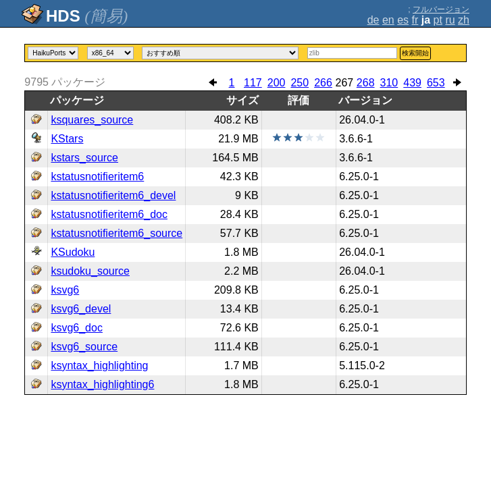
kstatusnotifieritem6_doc (109, 214)
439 (412, 82)
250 (299, 82)
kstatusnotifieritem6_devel (113, 195)
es (403, 20)
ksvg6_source (84, 346)
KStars (67, 138)
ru (450, 20)
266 (323, 82)
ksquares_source (92, 120)
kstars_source (84, 157)
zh (463, 20)
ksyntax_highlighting (99, 365)
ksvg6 (65, 290)
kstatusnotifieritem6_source (116, 233)
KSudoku (73, 252)
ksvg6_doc (77, 327)
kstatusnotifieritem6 (97, 176)
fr (415, 20)
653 (436, 82)
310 (389, 82)
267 (344, 82)
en (388, 20)
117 (253, 82)
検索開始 (415, 53)
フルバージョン (441, 9)
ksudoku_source (90, 271)
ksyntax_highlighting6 (102, 384)
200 (276, 82)
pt (438, 20)
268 (366, 82)
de (373, 20)
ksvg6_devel (81, 309)
